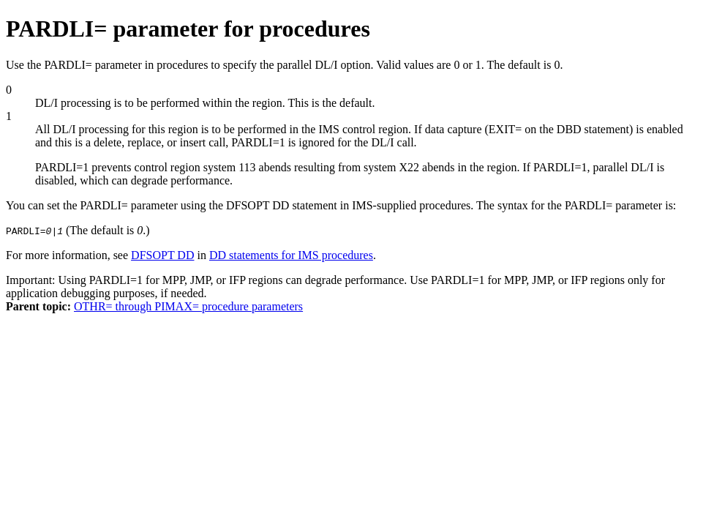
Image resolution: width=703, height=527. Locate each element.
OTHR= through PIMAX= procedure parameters (188, 306)
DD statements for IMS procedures (291, 255)
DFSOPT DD (162, 255)
